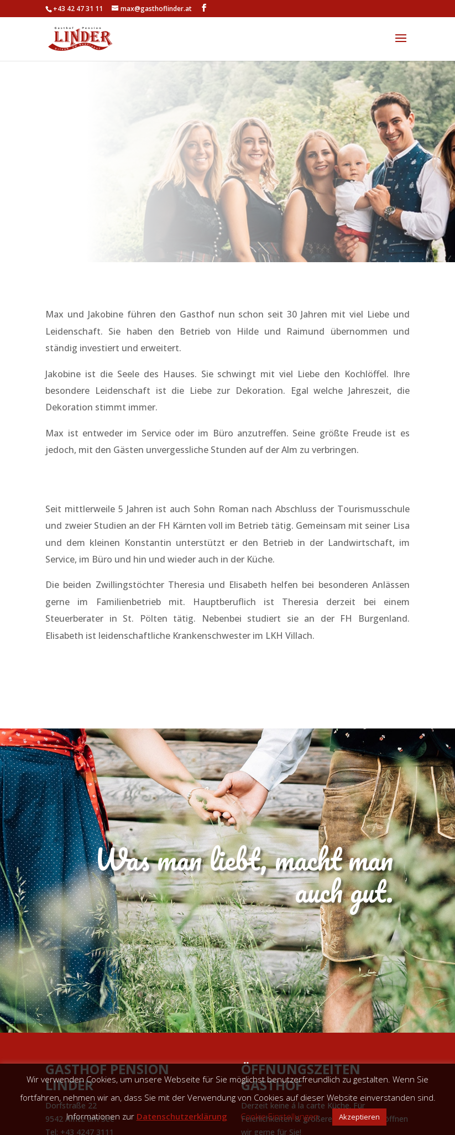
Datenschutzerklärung (182, 1116)
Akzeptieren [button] (359, 1117)
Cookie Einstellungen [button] (279, 1116)
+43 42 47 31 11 (78, 8)
